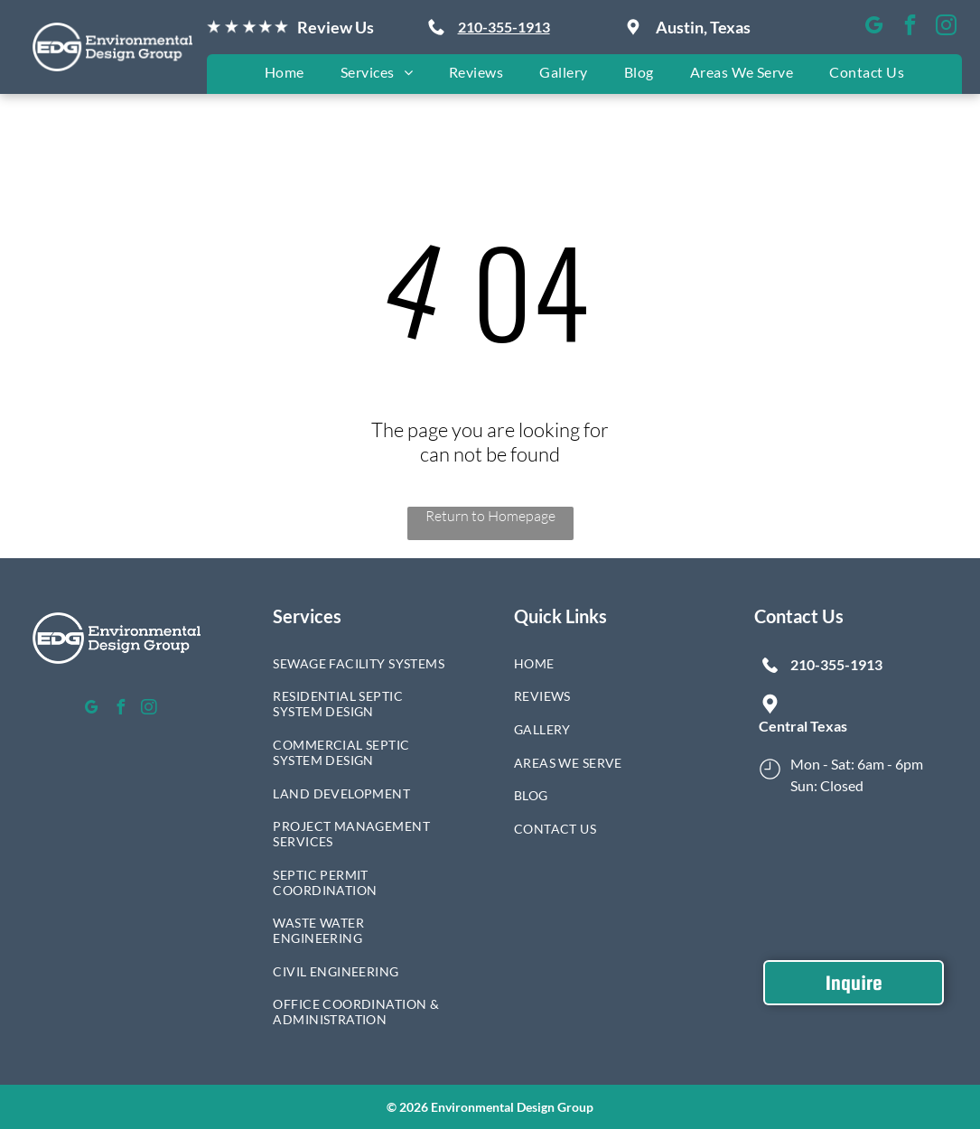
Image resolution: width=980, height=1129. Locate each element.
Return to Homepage (490, 516)
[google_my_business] (874, 27)
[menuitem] (284, 72)
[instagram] (946, 27)
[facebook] (910, 27)
